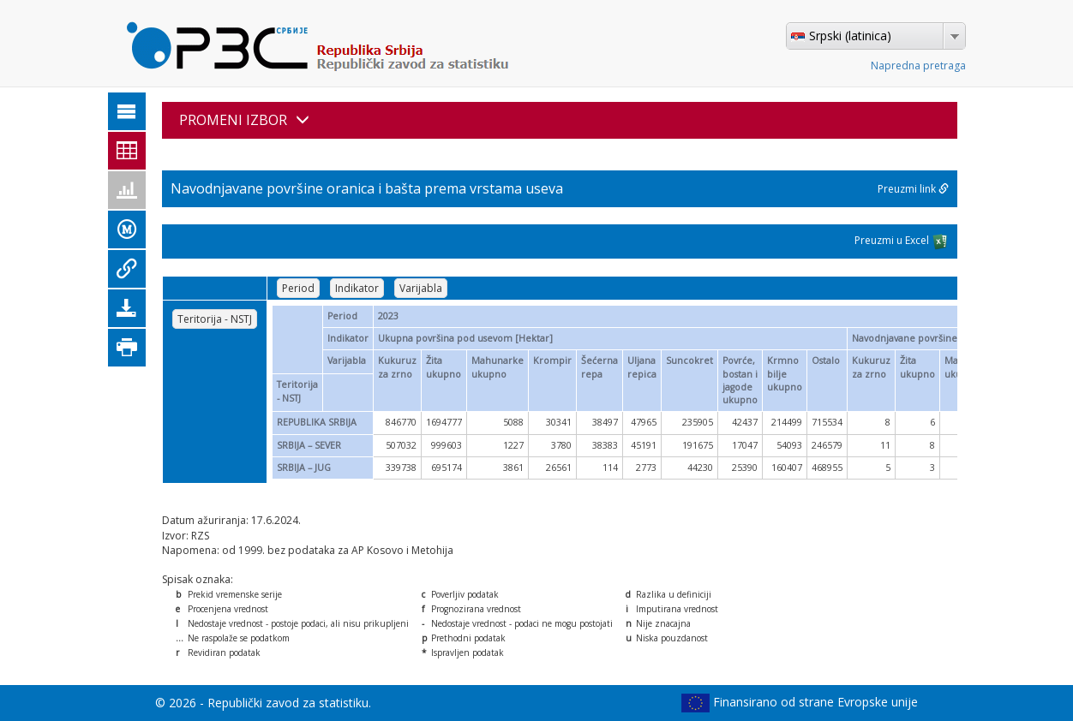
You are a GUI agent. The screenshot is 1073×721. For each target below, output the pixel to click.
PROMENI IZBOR (244, 119)
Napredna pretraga (918, 65)
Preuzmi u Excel (901, 241)
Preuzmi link (913, 189)
